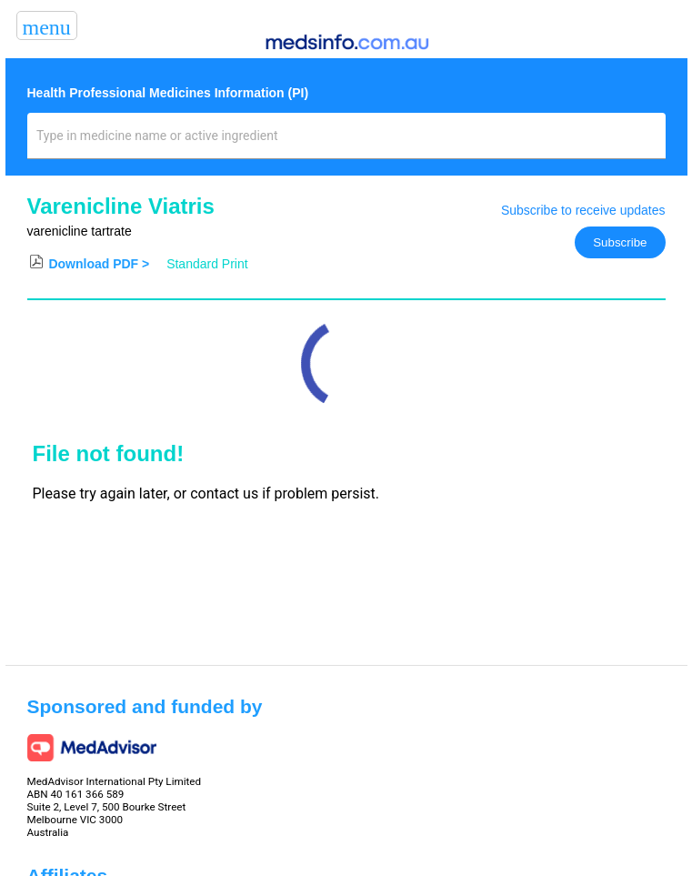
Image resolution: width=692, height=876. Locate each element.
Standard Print (207, 264)
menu (47, 27)
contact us (224, 493)
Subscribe (620, 242)
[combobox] (346, 143)
